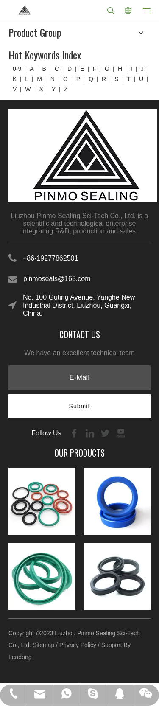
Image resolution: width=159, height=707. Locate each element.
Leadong (20, 657)
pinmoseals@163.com (57, 278)
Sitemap (43, 645)
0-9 (17, 68)
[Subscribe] (79, 406)
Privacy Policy (77, 645)
